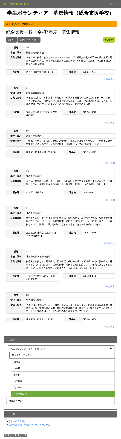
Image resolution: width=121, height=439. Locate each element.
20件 (11, 40)
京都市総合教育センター (22, 4)
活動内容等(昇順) (29, 40)
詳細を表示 (109, 79)
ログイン (112, 4)
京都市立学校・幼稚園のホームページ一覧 (29, 424)
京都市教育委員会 (17, 421)
